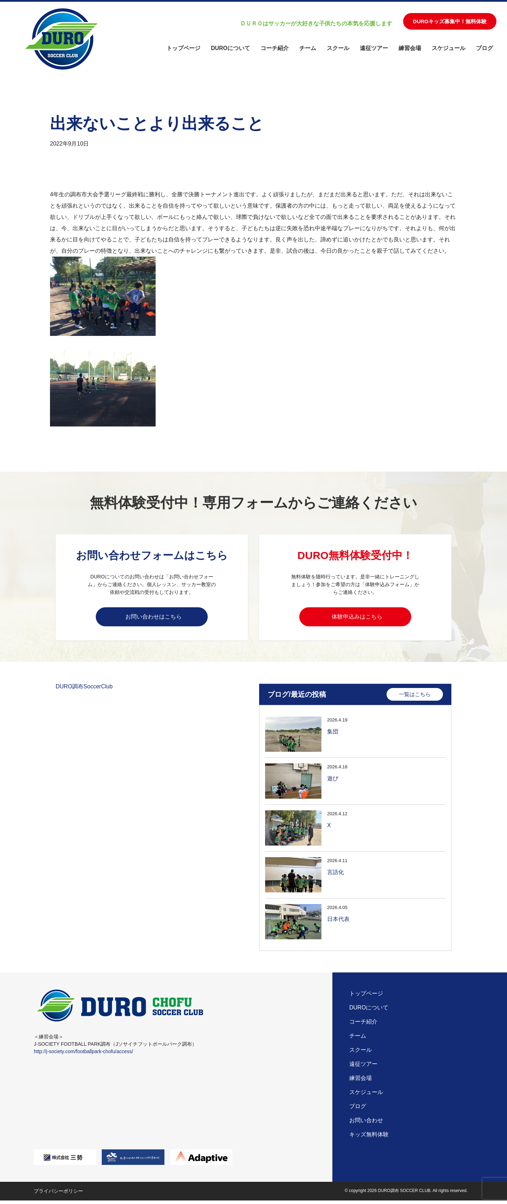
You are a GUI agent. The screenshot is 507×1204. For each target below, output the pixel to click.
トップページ (183, 48)
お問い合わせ (366, 1124)
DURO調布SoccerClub (84, 689)
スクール (338, 48)
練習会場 (410, 48)
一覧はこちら (415, 697)
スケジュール (448, 48)
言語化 (335, 875)
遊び (332, 781)
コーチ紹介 (275, 48)
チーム (307, 48)
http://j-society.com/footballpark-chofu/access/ (83, 1055)
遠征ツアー (374, 48)
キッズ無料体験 (369, 1138)
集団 (332, 734)
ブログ (484, 48)
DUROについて (230, 48)
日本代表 (338, 922)
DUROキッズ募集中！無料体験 (450, 21)
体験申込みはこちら (357, 617)
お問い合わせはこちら (153, 617)
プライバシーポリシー (58, 1194)
